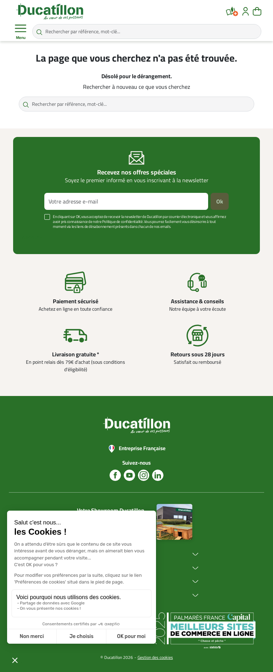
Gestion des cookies (155, 657)
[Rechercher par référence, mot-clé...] (146, 31)
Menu (20, 32)
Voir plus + (32, 237)
